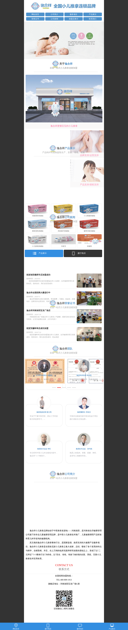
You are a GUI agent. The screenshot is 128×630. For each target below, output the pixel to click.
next (101, 40)
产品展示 (112, 626)
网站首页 (16, 626)
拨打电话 (48, 626)
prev (27, 40)
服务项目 (80, 626)
